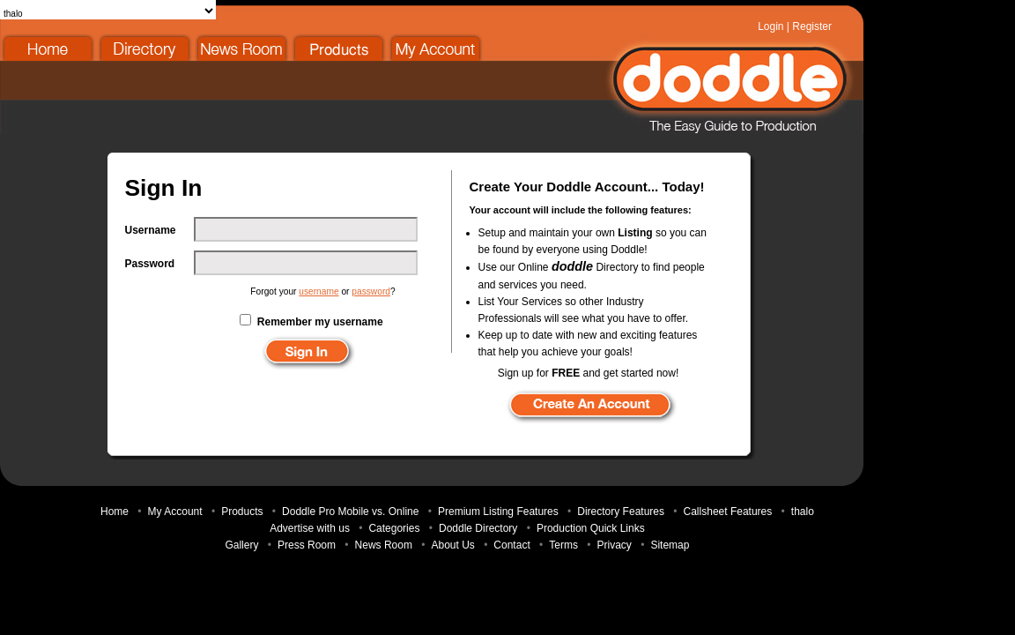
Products (339, 48)
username (318, 291)
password (371, 291)
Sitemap (669, 545)
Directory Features (620, 511)
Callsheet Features (728, 511)
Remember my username (320, 322)
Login (770, 26)
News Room (242, 48)
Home (48, 48)
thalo (802, 511)
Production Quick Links (591, 528)
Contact (511, 545)
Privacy (613, 545)
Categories (393, 528)
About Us (452, 545)
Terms (563, 545)
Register (812, 26)
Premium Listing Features (498, 511)
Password (150, 264)
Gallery (241, 545)
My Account (436, 48)
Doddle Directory (145, 48)
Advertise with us (310, 528)
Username (150, 230)
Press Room (307, 545)
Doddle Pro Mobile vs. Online (350, 511)
